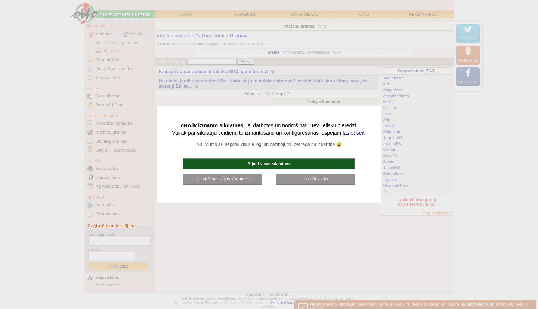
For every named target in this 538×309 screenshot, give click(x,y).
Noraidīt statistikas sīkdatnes (223, 179)
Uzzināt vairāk (315, 179)
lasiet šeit (353, 133)
